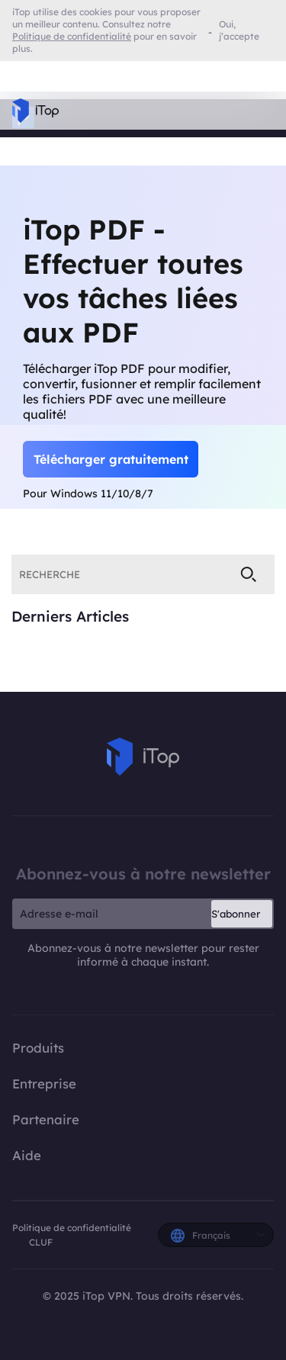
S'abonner (235, 914)
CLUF (41, 1242)
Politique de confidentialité (71, 1227)
